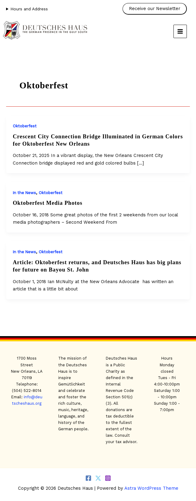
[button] (156, 9)
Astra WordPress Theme (151, 488)
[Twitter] (98, 478)
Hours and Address (29, 8)
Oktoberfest (25, 126)
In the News (24, 192)
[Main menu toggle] (180, 31)
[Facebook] (88, 478)
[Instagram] (108, 478)
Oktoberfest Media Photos (47, 203)
